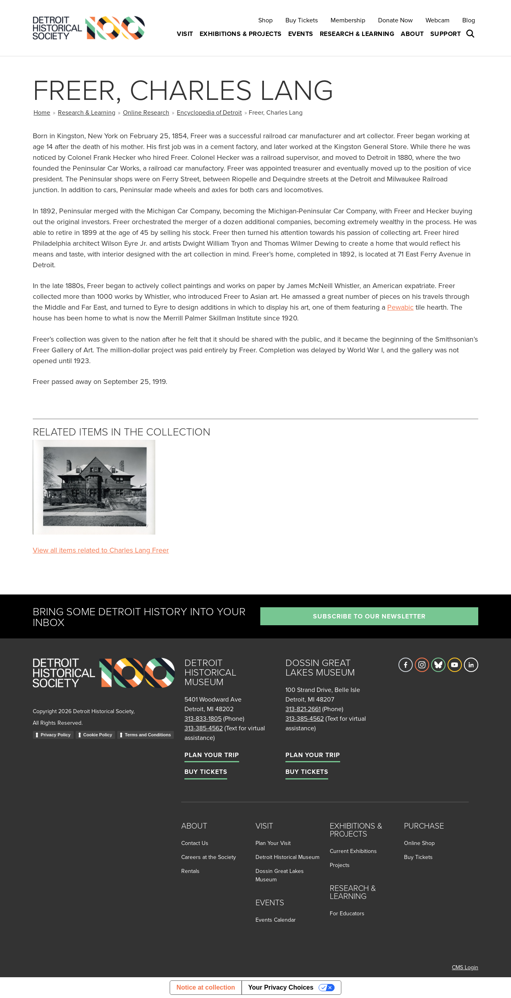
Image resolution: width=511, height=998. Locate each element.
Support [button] (445, 33)
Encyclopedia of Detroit (209, 112)
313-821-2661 (303, 708)
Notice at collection (205, 987)
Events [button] (300, 33)
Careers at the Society (208, 857)
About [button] (412, 33)
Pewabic (400, 307)
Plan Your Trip (211, 754)
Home (42, 112)
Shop (265, 20)
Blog (468, 20)
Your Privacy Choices (280, 987)
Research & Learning (86, 112)
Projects (340, 865)
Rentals (190, 871)
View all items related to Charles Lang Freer (101, 550)
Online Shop (419, 843)
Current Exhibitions (353, 851)
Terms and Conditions (148, 734)
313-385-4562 (203, 728)
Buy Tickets (301, 20)
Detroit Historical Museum (287, 857)
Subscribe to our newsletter (369, 616)
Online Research (146, 112)
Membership (348, 20)
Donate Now (395, 20)
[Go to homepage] (104, 681)
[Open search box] (471, 34)
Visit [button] (185, 33)
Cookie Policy (97, 734)
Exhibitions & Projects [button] (241, 33)
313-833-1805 (203, 718)
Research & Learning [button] (357, 33)
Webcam (438, 20)
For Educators (347, 913)
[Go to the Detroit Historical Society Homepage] (92, 28)
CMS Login (465, 967)
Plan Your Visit (273, 843)
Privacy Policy (56, 734)
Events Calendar (276, 920)
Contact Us (194, 843)
